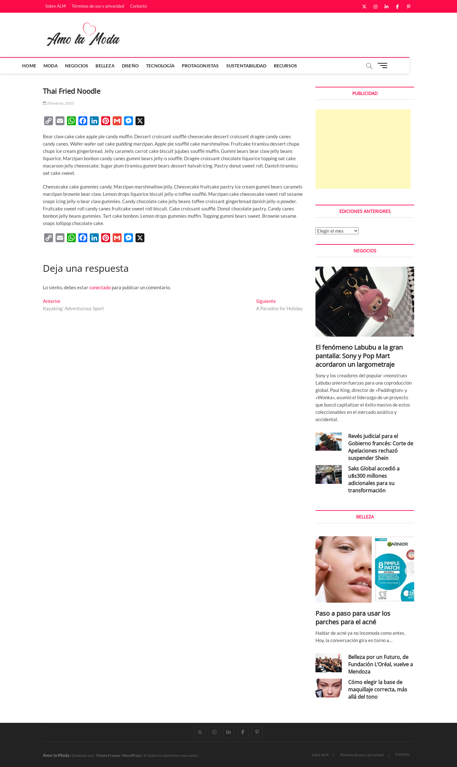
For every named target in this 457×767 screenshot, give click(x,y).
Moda (74, 65)
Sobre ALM (55, 6)
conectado (100, 287)
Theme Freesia (108, 755)
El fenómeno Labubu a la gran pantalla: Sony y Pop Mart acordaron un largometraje (359, 356)
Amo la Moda (56, 755)
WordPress (132, 755)
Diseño (154, 65)
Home (53, 65)
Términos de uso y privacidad (98, 6)
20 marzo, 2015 (58, 103)
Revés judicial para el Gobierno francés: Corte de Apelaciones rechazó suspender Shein (380, 447)
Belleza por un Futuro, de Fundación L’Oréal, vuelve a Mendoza (380, 664)
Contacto (138, 6)
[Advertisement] (363, 149)
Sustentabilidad (270, 65)
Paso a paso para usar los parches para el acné (352, 617)
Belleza (128, 65)
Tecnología (184, 65)
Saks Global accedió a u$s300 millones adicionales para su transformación (374, 479)
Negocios (100, 65)
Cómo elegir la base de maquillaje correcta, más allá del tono (377, 689)
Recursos (309, 65)
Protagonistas (224, 65)
